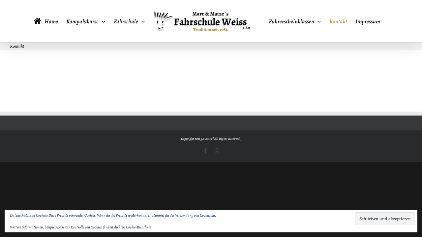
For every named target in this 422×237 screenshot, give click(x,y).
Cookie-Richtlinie (138, 227)
